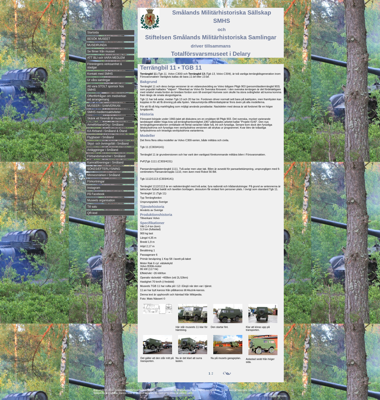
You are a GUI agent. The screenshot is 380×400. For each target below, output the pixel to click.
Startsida (93, 32)
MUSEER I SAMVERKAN (103, 105)
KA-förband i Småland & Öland (107, 131)
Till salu (92, 206)
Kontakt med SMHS (100, 73)
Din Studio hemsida (275, 395)
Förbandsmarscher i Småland (106, 156)
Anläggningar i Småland (102, 150)
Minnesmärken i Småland (103, 175)
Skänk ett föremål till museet (105, 118)
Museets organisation (101, 200)
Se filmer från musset (101, 51)
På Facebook (95, 194)
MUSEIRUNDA (97, 45)
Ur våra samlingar (98, 80)
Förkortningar (95, 181)
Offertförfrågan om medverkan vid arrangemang (106, 97)
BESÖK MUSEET (98, 39)
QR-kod (92, 213)
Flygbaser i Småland (100, 137)
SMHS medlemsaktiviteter (104, 112)
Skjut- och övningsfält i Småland (108, 143)
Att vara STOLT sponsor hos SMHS (105, 88)
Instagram (93, 187)
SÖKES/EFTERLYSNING (103, 169)
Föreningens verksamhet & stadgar (104, 65)
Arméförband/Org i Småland (105, 124)
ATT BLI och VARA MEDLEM (106, 57)
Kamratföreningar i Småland (105, 162)
